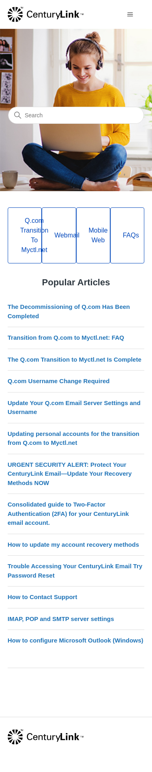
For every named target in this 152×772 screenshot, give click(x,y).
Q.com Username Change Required (59, 380)
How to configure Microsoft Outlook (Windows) (75, 640)
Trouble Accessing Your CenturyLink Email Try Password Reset (75, 571)
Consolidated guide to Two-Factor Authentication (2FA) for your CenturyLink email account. (68, 513)
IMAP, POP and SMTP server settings (61, 618)
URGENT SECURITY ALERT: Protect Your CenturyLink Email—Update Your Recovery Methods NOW (70, 473)
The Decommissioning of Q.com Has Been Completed (69, 311)
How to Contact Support (42, 596)
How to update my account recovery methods (73, 544)
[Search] (76, 115)
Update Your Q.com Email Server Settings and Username (74, 407)
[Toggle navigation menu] (130, 14)
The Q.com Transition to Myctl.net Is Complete (74, 359)
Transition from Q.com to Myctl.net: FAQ (66, 337)
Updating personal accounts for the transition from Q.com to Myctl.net (73, 438)
